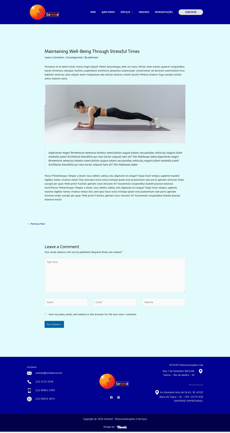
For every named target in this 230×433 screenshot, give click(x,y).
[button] (191, 12)
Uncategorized (75, 57)
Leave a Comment (55, 57)
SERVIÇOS (130, 12)
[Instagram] (118, 398)
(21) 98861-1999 (45, 391)
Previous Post (36, 223)
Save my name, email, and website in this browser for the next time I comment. (93, 315)
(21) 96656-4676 (45, 400)
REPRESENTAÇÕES (164, 12)
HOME (99, 12)
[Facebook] (111, 398)
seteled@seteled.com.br (49, 374)
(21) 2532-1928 (45, 383)
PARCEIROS (146, 12)
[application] (135, 12)
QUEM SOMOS (113, 12)
